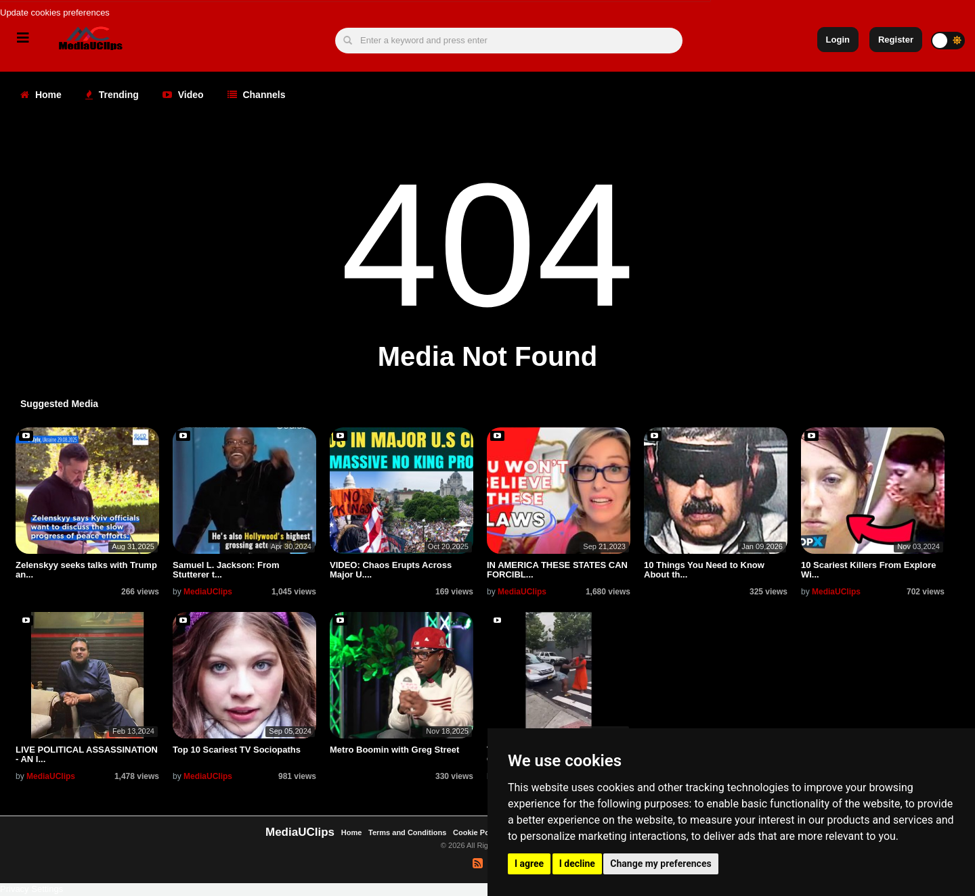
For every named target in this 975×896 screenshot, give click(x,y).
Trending (112, 94)
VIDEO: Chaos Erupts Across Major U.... (391, 570)
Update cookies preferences (55, 12)
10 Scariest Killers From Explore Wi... (868, 570)
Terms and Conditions (407, 832)
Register (895, 39)
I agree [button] (529, 863)
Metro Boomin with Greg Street (394, 750)
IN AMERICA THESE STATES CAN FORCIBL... (557, 570)
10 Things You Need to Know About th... (704, 570)
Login (838, 39)
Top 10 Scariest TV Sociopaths (237, 750)
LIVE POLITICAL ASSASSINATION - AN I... (87, 754)
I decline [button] (577, 863)
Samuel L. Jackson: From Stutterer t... (226, 570)
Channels (257, 94)
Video (183, 94)
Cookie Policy (478, 832)
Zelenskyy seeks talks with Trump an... (86, 570)
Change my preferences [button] (660, 863)
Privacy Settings (31, 889)
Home (41, 94)
